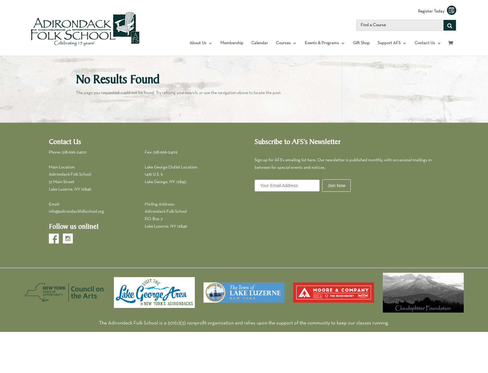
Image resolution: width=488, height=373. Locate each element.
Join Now (336, 185)
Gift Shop (361, 43)
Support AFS (389, 43)
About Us (198, 43)
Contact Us (425, 43)
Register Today (437, 11)
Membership (231, 43)
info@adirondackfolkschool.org (76, 212)
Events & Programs (322, 43)
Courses (283, 43)
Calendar (259, 43)
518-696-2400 (74, 152)
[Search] (449, 25)
